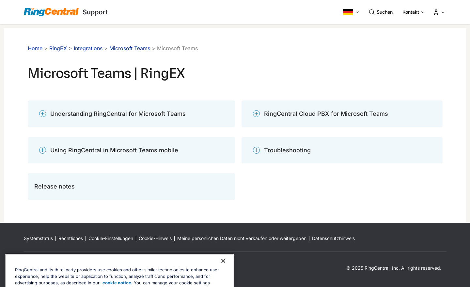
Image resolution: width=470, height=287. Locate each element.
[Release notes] (131, 186)
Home (35, 48)
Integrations (88, 48)
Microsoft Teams (129, 48)
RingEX (58, 48)
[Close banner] (223, 272)
